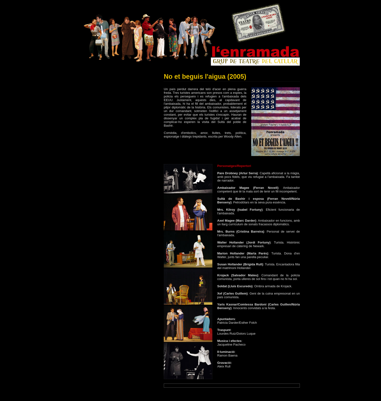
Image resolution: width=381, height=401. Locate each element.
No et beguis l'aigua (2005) (205, 76)
